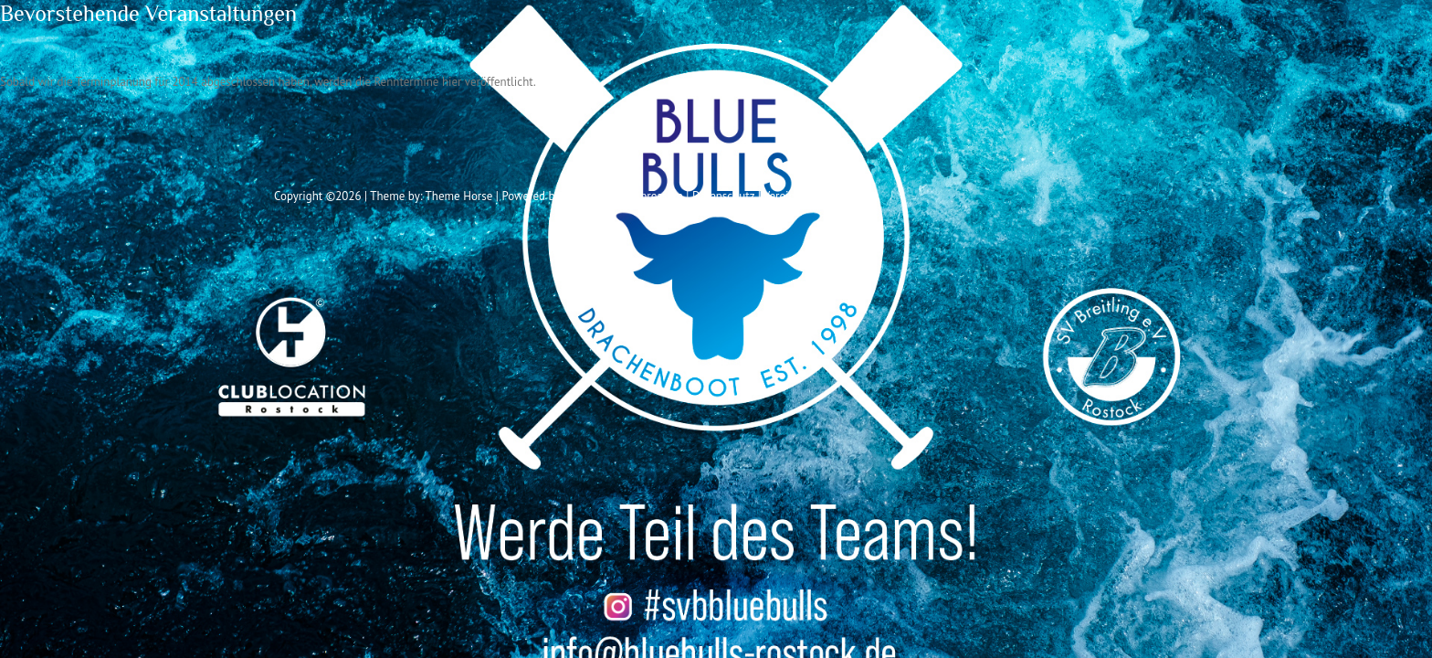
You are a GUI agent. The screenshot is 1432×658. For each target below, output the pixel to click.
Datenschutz (723, 196)
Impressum (655, 196)
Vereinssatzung (801, 196)
